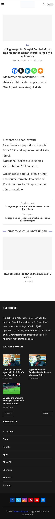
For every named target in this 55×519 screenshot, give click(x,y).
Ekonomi (7, 469)
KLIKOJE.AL (20, 60)
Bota (5, 439)
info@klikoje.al (34, 334)
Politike (7, 446)
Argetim (7, 485)
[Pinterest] (30, 500)
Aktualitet (8, 431)
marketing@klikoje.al (23, 338)
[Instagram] (24, 500)
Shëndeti (7, 477)
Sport (6, 454)
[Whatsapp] (34, 71)
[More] (40, 71)
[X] (21, 71)
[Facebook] (15, 71)
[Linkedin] (28, 71)
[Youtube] (36, 500)
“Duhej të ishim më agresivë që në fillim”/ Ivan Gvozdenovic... (13, 372)
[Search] (43, 4)
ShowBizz (8, 462)
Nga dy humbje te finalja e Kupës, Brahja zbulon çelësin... (40, 372)
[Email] (43, 500)
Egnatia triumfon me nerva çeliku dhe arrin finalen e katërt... (13, 401)
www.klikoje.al (21, 511)
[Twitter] (18, 500)
